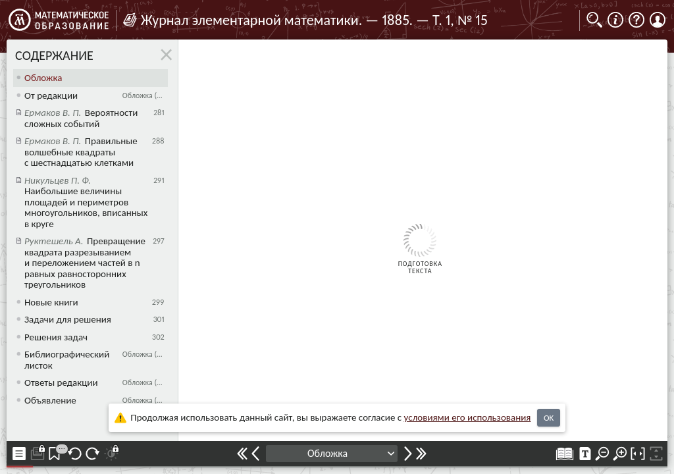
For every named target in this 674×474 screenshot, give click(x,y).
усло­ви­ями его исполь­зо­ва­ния (467, 417)
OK (549, 418)
